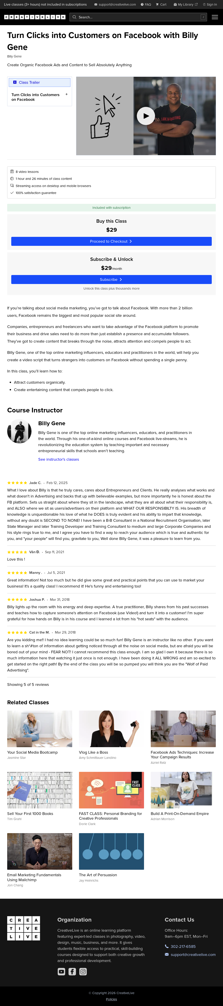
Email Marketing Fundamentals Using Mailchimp (34, 877)
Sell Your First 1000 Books (30, 813)
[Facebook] (72, 972)
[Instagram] (83, 972)
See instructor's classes (58, 459)
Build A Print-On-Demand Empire (180, 813)
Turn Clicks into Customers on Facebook (35, 97)
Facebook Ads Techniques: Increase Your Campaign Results (182, 754)
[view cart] (162, 4)
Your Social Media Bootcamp (32, 752)
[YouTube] (61, 972)
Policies (111, 999)
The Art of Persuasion (98, 875)
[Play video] (146, 116)
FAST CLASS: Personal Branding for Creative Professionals (110, 816)
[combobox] (138, 17)
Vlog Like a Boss (93, 752)
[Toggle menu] (215, 17)
